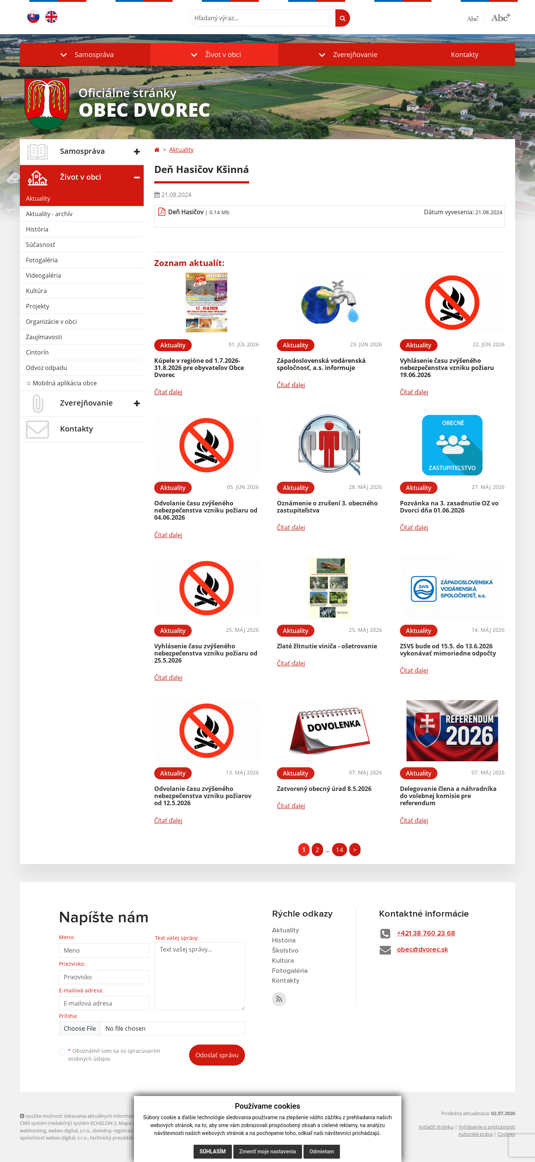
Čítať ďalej (168, 392)
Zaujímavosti (44, 337)
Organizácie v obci (51, 321)
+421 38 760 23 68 (426, 933)
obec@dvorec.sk (422, 949)
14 (339, 849)
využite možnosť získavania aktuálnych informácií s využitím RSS (94, 1115)
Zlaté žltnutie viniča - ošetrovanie (327, 646)
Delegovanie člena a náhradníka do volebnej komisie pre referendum (448, 796)
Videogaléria (43, 275)
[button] (85, 54)
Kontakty (464, 54)
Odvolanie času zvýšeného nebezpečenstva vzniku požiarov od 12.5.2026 (202, 796)
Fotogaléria (42, 260)
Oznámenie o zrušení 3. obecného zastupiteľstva (327, 506)
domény (102, 1130)
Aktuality (38, 198)
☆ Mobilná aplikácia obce (61, 383)
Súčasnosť (40, 245)
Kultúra (36, 291)
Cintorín (37, 352)
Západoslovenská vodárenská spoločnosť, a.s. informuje (321, 364)
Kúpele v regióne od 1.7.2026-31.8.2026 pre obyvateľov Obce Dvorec (199, 367)
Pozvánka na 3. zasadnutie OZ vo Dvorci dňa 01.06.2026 (449, 506)
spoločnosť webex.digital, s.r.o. (54, 1137)
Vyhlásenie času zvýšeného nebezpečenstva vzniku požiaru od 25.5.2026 (205, 653)
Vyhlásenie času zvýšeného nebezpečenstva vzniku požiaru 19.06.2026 (447, 367)
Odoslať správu (217, 1055)
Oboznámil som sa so (114, 1054)
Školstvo (285, 950)
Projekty (37, 306)
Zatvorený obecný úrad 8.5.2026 (324, 789)
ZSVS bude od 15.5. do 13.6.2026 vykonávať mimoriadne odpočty (448, 649)
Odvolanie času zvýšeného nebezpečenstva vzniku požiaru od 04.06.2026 (205, 510)
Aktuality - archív (49, 214)
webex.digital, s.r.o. (69, 1130)
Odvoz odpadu (46, 368)
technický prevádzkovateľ (118, 1137)
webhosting (33, 1130)
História (37, 229)
